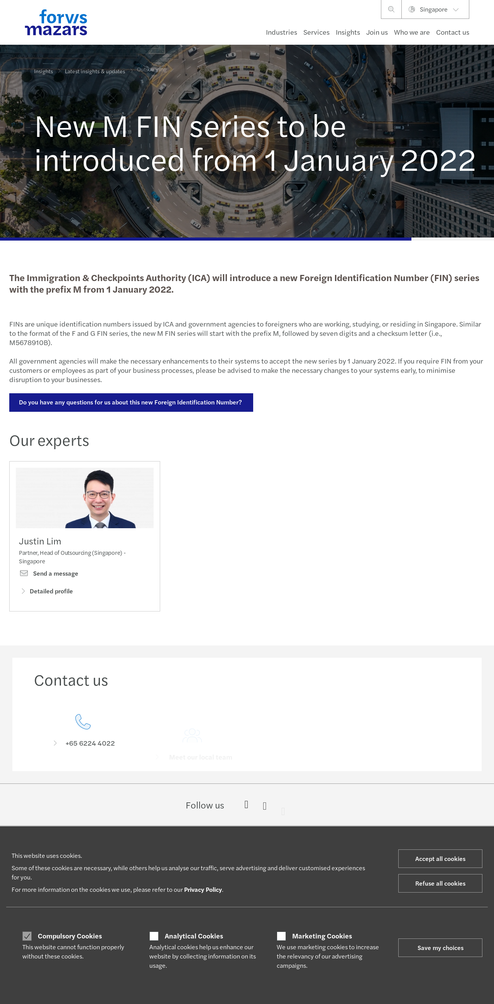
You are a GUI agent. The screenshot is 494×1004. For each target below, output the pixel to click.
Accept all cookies (440, 858)
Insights (348, 32)
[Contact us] (83, 743)
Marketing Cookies (322, 935)
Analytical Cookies (194, 935)
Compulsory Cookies (70, 935)
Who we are (412, 32)
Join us (377, 32)
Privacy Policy (203, 889)
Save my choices (441, 947)
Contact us (452, 32)
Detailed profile (46, 594)
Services (316, 32)
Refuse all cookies (440, 883)
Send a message (48, 576)
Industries (281, 32)
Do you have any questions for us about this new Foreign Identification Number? (130, 402)
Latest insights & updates (95, 71)
